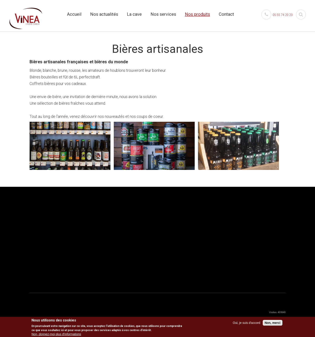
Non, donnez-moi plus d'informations (56, 334)
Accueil (74, 14)
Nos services (163, 14)
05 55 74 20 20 (277, 15)
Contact (226, 14)
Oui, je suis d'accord (246, 323)
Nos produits (197, 14)
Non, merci (272, 323)
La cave (134, 14)
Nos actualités (104, 14)
